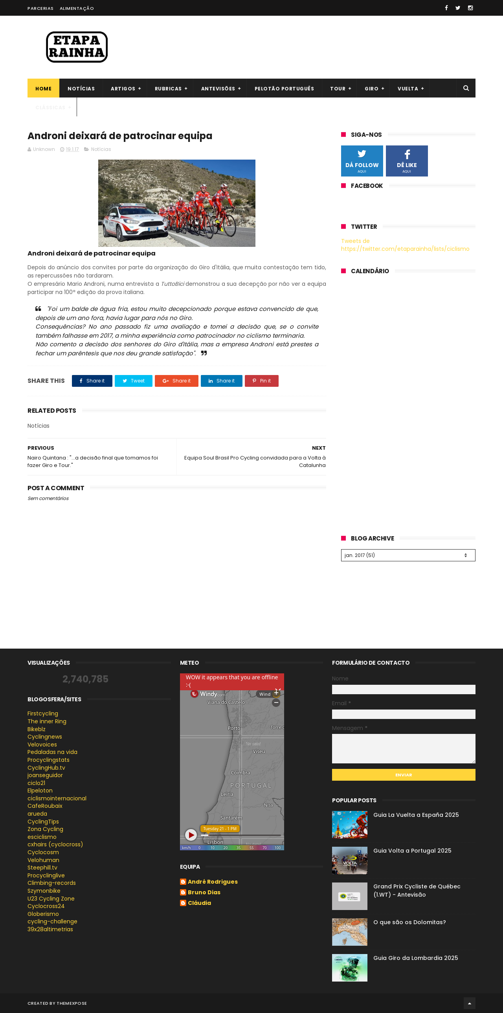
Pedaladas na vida (52, 752)
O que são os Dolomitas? (409, 922)
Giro (371, 88)
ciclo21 (36, 783)
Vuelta (408, 88)
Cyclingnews (45, 737)
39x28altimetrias (50, 929)
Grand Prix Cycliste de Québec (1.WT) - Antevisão (417, 890)
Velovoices (42, 744)
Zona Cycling (45, 829)
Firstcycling (43, 713)
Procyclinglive (46, 875)
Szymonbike (44, 891)
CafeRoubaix (45, 806)
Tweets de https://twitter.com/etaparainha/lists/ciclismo (405, 245)
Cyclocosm (43, 852)
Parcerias (41, 8)
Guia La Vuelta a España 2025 (416, 815)
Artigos (123, 88)
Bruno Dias (204, 892)
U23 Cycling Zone (51, 899)
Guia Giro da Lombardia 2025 (415, 958)
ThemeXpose (72, 1003)
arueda (37, 814)
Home (43, 88)
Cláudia (199, 903)
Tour (337, 88)
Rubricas (168, 88)
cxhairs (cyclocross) (55, 844)
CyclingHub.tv (46, 768)
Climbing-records (52, 883)
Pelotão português (284, 88)
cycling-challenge (52, 921)
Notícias (81, 88)
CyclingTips (43, 821)
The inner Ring (47, 721)
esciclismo (42, 837)
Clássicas (50, 107)
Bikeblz (37, 729)
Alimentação (77, 8)
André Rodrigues (213, 882)
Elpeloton (40, 790)
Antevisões (218, 88)
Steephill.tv (42, 867)
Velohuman (43, 860)
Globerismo (43, 914)
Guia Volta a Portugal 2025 (412, 851)
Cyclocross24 (46, 906)
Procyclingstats (49, 760)
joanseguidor (45, 775)
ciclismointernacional (57, 798)
